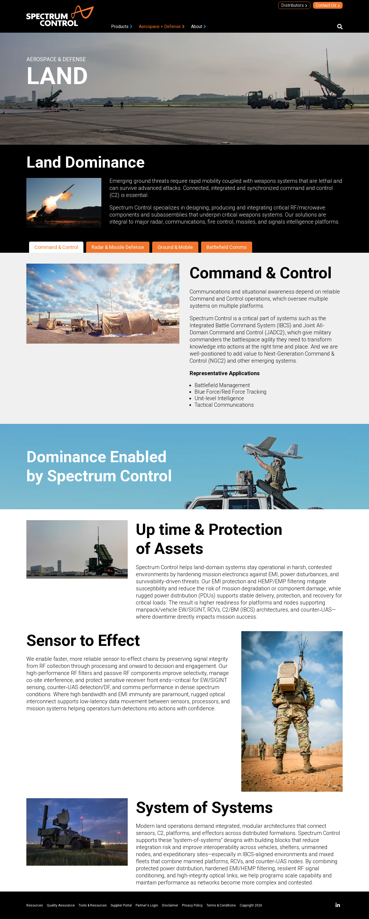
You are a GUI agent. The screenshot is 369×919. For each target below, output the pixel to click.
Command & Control (56, 247)
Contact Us (326, 5)
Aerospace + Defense (160, 26)
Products (120, 26)
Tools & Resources (93, 905)
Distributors (292, 5)
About (196, 26)
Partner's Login (147, 905)
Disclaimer (170, 905)
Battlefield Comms (227, 247)
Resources (34, 905)
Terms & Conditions (221, 905)
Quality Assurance (61, 905)
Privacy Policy (192, 905)
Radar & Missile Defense (118, 247)
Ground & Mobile (175, 247)
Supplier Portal (121, 905)
